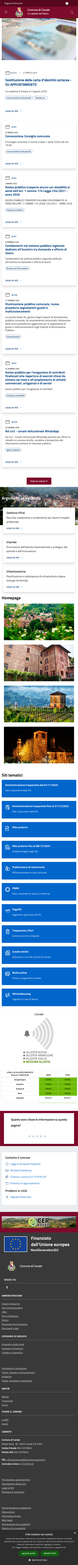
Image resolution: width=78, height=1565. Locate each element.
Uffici (4, 1312)
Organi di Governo (11, 1303)
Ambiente (6, 1376)
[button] (39, 1560)
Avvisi (13, 72)
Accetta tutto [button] (28, 1553)
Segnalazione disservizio (14, 1484)
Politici (5, 1320)
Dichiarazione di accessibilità (16, 1524)
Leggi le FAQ (8, 1488)
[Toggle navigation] (6, 12)
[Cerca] (72, 12)
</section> (39, 1057)
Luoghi (5, 1419)
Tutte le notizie (39, 481)
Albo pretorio (8, 1512)
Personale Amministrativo (15, 1324)
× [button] (75, 1533)
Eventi (5, 1424)
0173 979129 (27, 1464)
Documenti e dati (10, 1328)
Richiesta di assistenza (13, 1492)
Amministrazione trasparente (16, 1508)
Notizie (11, 295)
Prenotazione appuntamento (16, 1479)
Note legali (7, 1520)
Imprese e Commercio (12, 1348)
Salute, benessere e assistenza (17, 1380)
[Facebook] (7, 1287)
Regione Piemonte (13, 3)
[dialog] (39, 1547)
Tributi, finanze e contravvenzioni (18, 1372)
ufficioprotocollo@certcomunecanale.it (26, 1459)
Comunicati (7, 1401)
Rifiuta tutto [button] (50, 1553)
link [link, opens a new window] (64, 1547)
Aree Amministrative (12, 1308)
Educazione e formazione (14, 1368)
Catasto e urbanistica (12, 1352)
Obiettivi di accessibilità (13, 1528)
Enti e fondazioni (10, 1316)
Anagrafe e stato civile (13, 1344)
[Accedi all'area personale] (67, 3)
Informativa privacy (11, 1516)
